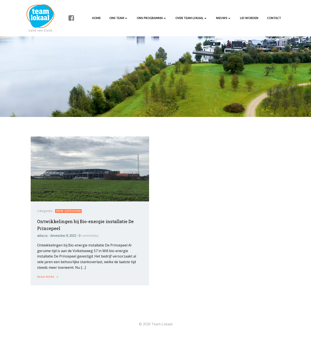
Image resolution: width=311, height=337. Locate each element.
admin (42, 235)
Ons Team (118, 18)
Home (96, 18)
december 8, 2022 (63, 235)
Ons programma (152, 18)
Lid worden (249, 18)
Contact (274, 18)
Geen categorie (68, 210)
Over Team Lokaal (191, 18)
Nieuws (223, 18)
